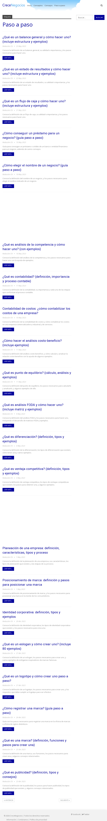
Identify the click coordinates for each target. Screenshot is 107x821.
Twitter (85, 808)
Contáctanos (23, 814)
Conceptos (38, 5)
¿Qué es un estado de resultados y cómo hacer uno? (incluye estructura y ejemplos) (36, 71)
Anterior (8, 794)
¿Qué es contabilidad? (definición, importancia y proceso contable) (29, 277)
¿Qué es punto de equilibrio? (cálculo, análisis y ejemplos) (32, 372)
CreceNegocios (16, 810)
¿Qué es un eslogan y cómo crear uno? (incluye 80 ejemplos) (33, 641)
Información (11, 814)
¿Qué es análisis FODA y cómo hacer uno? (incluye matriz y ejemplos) (36, 404)
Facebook (75, 808)
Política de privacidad (38, 814)
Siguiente (65, 794)
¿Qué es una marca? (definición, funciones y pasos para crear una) (36, 737)
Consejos (49, 5)
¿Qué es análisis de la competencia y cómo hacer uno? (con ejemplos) (36, 245)
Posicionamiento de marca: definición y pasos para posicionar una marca (34, 578)
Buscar (99, 17)
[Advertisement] (37, 215)
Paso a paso (59, 5)
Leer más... (8, 57)
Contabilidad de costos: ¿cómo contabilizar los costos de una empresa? (37, 308)
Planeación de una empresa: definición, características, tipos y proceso (34, 546)
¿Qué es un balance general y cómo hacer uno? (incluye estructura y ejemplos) (35, 39)
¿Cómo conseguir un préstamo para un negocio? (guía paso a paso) (34, 134)
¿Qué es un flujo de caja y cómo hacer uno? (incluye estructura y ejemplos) (37, 102)
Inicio (29, 5)
